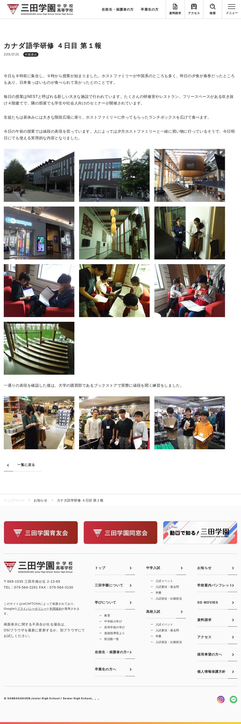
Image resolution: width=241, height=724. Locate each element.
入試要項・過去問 (167, 587)
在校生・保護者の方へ (112, 652)
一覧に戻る (26, 465)
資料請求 (175, 13)
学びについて (105, 602)
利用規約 (55, 608)
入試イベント (164, 581)
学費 (158, 592)
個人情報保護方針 (211, 671)
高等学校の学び (114, 627)
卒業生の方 (150, 9)
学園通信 (31, 54)
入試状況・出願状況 (169, 598)
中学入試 (153, 568)
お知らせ (204, 568)
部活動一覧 (111, 639)
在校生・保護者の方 (118, 9)
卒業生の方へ (105, 669)
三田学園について (109, 585)
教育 (107, 615)
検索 (213, 13)
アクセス (194, 13)
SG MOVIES (207, 602)
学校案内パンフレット (215, 585)
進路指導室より (114, 633)
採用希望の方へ (209, 654)
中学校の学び (113, 621)
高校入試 (153, 611)
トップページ (14, 500)
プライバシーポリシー (32, 608)
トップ (100, 568)
